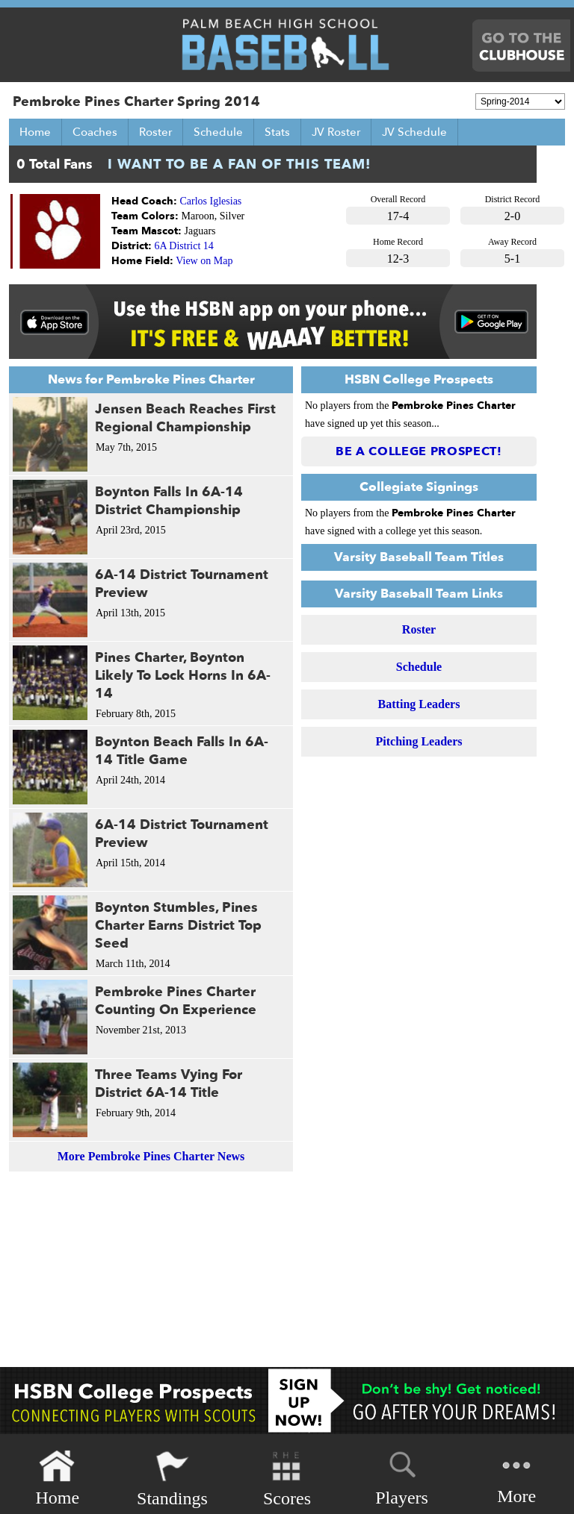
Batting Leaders (419, 704)
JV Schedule (414, 132)
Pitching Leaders (419, 741)
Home (35, 132)
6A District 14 (184, 245)
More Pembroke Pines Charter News (151, 1156)
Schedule (218, 132)
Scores (287, 1478)
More (516, 1477)
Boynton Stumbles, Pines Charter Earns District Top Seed (178, 925)
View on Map (204, 260)
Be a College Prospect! (419, 451)
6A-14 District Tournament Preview (181, 584)
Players (401, 1476)
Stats (277, 132)
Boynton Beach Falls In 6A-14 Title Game (181, 751)
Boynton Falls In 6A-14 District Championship (169, 501)
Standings (172, 1478)
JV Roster (336, 132)
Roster (155, 132)
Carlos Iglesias (211, 201)
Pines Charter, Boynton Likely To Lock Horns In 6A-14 (183, 675)
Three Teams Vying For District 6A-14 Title (168, 1084)
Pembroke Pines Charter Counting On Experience (175, 1001)
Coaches (94, 132)
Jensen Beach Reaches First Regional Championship (185, 418)
